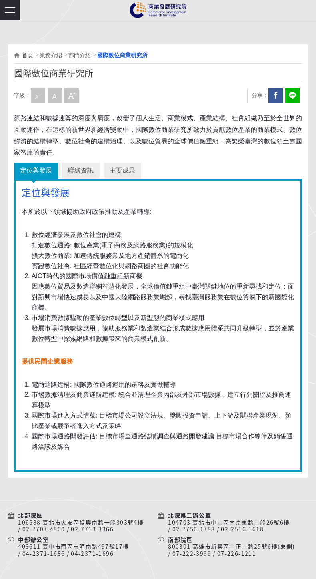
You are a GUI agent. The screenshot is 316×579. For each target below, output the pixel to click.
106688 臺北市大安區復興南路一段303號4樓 (81, 522)
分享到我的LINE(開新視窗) (292, 95)
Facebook (275, 95)
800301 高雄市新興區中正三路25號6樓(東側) (231, 546)
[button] (10, 10)
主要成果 (122, 170)
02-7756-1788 (193, 529)
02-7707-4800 (43, 529)
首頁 (27, 55)
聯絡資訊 (81, 170)
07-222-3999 (191, 553)
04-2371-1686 (43, 553)
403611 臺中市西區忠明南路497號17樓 (73, 546)
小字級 (38, 95)
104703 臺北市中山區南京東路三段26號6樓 (229, 522)
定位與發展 (36, 170)
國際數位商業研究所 (122, 55)
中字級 (55, 95)
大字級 (71, 95)
